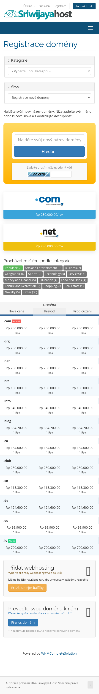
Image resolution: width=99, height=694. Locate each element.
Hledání (49, 151)
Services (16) (77, 274)
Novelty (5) (12, 292)
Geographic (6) (15, 274)
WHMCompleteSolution (59, 653)
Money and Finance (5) (20, 280)
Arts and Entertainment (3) (43, 268)
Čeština (29, 6)
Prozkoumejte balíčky (27, 587)
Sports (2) (34, 274)
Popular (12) (13, 268)
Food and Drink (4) (73, 280)
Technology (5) (55, 274)
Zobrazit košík (84, 6)
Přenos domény (23, 622)
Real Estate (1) (74, 286)
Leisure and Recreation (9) (22, 286)
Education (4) (48, 280)
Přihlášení (44, 6)
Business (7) (73, 268)
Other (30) (30, 292)
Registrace (60, 6)
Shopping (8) (52, 286)
